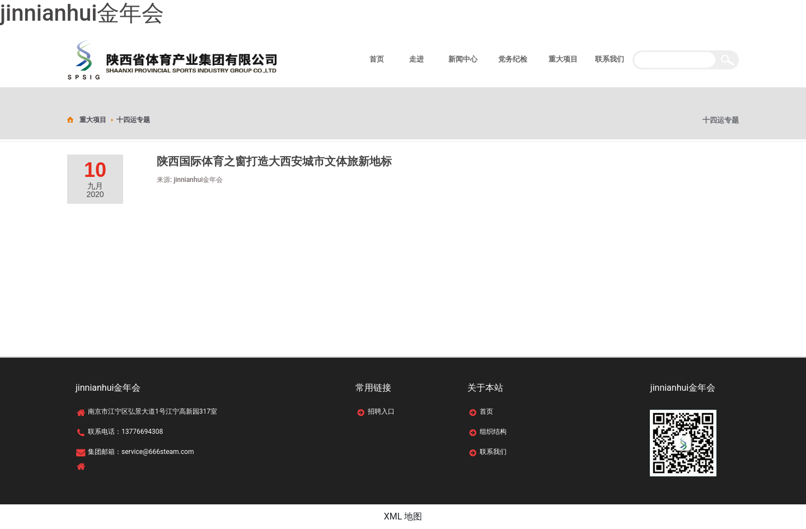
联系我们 (493, 452)
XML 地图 (403, 516)
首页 (486, 411)
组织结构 (493, 432)
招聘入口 (381, 411)
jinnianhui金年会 (82, 13)
